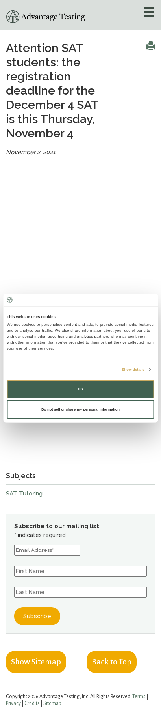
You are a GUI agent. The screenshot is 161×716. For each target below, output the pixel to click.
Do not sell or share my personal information (80, 409)
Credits (32, 703)
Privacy (13, 703)
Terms (139, 696)
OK (80, 389)
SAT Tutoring (24, 493)
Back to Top (111, 661)
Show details (133, 369)
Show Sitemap (36, 661)
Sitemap (52, 703)
